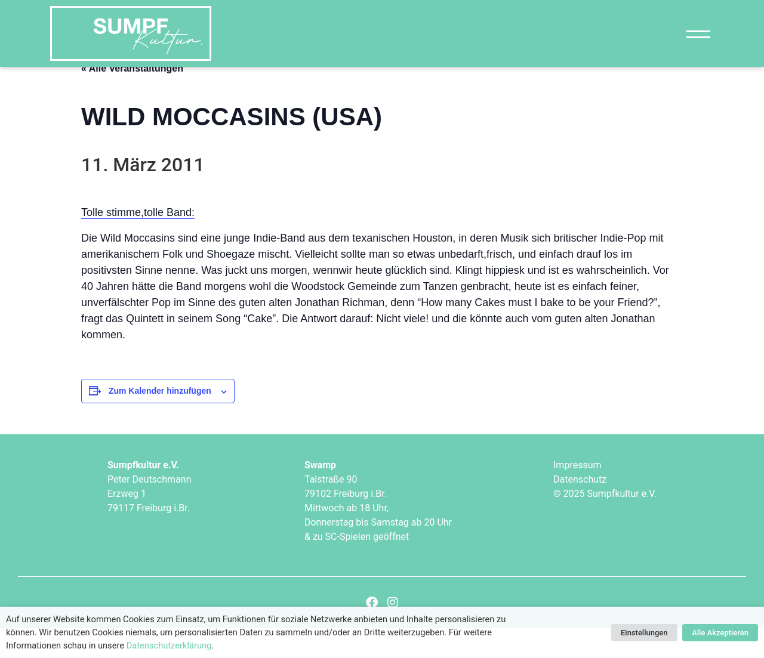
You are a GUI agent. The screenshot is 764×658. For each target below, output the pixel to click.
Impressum (577, 494)
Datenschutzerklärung (169, 645)
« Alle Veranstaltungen (132, 97)
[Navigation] (698, 33)
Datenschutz (579, 508)
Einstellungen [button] (644, 632)
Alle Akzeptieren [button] (720, 632)
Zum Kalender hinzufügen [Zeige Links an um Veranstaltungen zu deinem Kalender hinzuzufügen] (160, 420)
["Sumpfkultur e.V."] (130, 33)
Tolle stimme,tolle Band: (138, 242)
